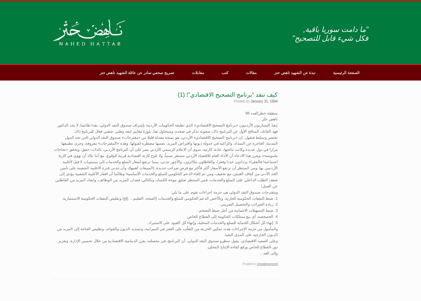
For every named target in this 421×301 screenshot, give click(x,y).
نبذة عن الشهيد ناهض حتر (294, 73)
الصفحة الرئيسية (346, 73)
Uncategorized (267, 264)
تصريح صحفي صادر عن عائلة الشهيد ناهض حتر (137, 73)
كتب (225, 73)
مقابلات (198, 73)
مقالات (251, 73)
